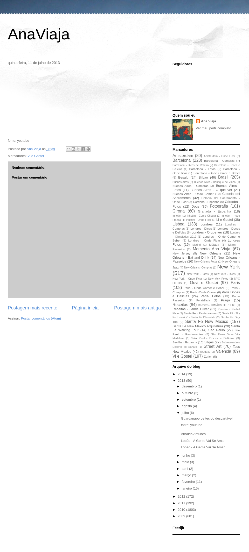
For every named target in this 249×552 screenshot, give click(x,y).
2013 (182, 381)
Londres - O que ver (207, 232)
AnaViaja (39, 34)
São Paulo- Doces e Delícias (212, 338)
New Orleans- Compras (198, 267)
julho (186, 413)
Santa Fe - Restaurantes (200, 313)
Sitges (209, 342)
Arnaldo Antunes (193, 434)
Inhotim (176, 215)
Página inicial (86, 307)
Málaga (214, 244)
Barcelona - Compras (219, 160)
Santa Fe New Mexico (206, 321)
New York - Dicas (225, 274)
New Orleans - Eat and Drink (206, 255)
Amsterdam (182, 155)
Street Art (213, 346)
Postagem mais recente (32, 307)
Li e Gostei (224, 220)
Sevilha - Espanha (184, 342)
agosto (187, 406)
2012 (182, 496)
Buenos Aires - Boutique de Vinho (215, 182)
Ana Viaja (208, 121)
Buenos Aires (180, 182)
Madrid (196, 244)
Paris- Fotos (210, 296)
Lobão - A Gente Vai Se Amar (203, 441)
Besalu (183, 177)
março (187, 475)
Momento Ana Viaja (211, 249)
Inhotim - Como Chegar (201, 215)
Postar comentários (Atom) (41, 318)
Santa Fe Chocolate (203, 317)
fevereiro (189, 482)
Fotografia (219, 206)
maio (186, 462)
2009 (182, 516)
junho (186, 455)
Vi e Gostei (35, 156)
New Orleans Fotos (205, 261)
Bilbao (203, 177)
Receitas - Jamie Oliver (190, 309)
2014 (182, 374)
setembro (189, 399)
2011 (182, 503)
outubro (188, 393)
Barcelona (181, 160)
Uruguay (205, 351)
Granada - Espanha (214, 211)
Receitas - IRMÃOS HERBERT (217, 305)
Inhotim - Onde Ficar (198, 219)
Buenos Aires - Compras (190, 185)
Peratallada (203, 300)
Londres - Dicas (201, 228)
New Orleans (210, 253)
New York (228, 267)
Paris (235, 282)
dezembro (190, 386)
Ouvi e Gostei (204, 282)
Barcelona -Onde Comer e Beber (216, 173)
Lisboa (178, 224)
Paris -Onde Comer (203, 292)
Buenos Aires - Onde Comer (192, 193)
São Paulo (216, 330)
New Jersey (181, 253)
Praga (225, 300)
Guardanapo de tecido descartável (206, 418)
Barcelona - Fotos (202, 169)
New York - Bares (198, 274)
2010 (182, 510)
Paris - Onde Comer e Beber (204, 287)
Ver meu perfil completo (213, 128)
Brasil (223, 177)
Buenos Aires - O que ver (211, 190)
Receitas (180, 304)
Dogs (195, 206)
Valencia (223, 351)
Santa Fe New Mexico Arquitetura (197, 326)
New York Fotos (218, 278)
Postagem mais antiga (137, 307)
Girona (178, 211)
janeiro (187, 488)
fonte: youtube (191, 425)
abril (185, 469)
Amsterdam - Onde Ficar (219, 156)
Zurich (208, 356)
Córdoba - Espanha (206, 201)
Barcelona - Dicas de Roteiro (190, 165)
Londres (206, 224)
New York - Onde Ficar (187, 278)
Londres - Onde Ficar (204, 240)
